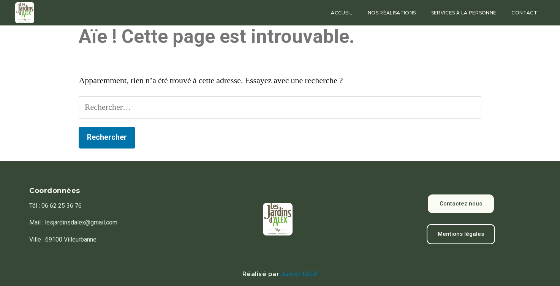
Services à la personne (464, 13)
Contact (524, 13)
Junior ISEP (299, 274)
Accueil (342, 13)
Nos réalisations (392, 13)
